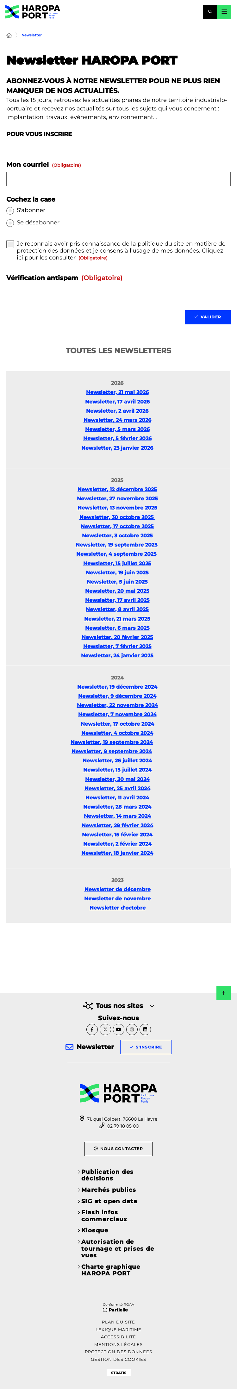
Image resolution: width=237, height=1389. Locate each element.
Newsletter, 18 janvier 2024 (117, 853)
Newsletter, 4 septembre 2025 (116, 554)
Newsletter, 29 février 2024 (117, 826)
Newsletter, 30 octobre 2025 (117, 517)
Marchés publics (108, 1189)
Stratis (118, 1373)
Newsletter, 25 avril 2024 (117, 788)
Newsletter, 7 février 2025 (117, 646)
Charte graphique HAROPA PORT (110, 1270)
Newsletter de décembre (117, 889)
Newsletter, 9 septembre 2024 (112, 751)
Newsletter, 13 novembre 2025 (117, 508)
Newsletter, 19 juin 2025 (117, 573)
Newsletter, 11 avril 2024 (117, 798)
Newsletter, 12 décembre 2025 (117, 489)
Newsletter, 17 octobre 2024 (117, 724)
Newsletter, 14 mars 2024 (117, 816)
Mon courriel (43, 164)
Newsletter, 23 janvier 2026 (117, 448)
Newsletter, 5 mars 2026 (117, 429)
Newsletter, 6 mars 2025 (117, 628)
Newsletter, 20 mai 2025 (117, 591)
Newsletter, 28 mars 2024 (117, 807)
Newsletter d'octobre (118, 908)
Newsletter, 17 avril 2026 (117, 402)
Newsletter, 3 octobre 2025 (117, 536)
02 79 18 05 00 (123, 1126)
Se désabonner (38, 222)
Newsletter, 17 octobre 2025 (117, 526)
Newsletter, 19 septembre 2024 (112, 742)
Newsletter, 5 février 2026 (117, 438)
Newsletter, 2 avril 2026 (117, 411)
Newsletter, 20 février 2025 (117, 637)
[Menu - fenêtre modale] (224, 12)
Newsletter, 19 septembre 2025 (117, 545)
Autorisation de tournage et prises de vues (117, 1248)
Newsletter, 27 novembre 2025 (117, 499)
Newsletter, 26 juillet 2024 (117, 761)
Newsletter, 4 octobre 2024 (117, 733)
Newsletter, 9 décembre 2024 (117, 696)
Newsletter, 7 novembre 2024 (117, 714)
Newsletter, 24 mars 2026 (117, 420)
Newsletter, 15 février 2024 (117, 835)
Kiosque (94, 1230)
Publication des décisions (107, 1175)
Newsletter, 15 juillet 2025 (117, 563)
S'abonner (31, 210)
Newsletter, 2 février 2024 (117, 844)
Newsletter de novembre (117, 899)
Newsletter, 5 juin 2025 (117, 582)
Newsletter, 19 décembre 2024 (117, 687)
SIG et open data (109, 1201)
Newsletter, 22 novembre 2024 (117, 705)
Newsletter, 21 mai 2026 (117, 392)
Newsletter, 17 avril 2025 (117, 600)
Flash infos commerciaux (104, 1216)
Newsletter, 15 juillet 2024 (117, 770)
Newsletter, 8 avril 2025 (117, 609)
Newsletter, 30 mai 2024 (117, 779)
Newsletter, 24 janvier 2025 (117, 656)
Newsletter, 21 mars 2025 (117, 619)
